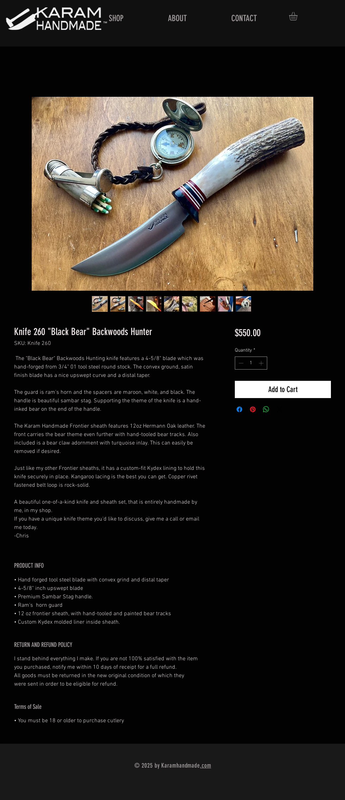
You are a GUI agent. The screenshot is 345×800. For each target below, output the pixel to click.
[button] (298, 16)
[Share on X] (279, 409)
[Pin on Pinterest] (253, 409)
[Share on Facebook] (239, 409)
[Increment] (261, 363)
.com (205, 765)
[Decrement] (240, 363)
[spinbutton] (251, 363)
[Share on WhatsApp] (266, 409)
